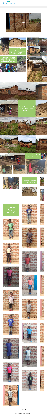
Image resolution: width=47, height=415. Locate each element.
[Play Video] (23, 22)
